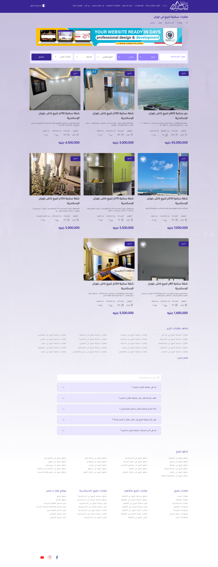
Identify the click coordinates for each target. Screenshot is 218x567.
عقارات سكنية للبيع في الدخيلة (134, 344)
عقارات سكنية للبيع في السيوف (93, 335)
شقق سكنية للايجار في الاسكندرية (92, 500)
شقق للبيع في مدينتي (178, 462)
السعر (84, 57)
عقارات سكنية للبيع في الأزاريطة (174, 339)
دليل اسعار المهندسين (56, 511)
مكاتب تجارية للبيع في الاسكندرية (92, 511)
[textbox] (105, 57)
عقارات (164, 6)
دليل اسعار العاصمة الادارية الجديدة (51, 507)
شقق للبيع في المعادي (97, 462)
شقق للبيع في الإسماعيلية (176, 469)
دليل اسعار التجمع (58, 518)
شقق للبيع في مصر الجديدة (135, 462)
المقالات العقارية (113, 6)
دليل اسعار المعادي (58, 514)
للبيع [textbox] (153, 57)
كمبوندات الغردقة (180, 511)
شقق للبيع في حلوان (179, 472)
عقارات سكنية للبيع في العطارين (52, 335)
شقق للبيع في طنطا (179, 465)
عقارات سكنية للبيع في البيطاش (174, 348)
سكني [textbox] (131, 57)
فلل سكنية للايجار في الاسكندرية (93, 507)
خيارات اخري (63, 57)
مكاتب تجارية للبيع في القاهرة (134, 511)
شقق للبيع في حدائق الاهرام (135, 472)
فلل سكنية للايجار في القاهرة (134, 507)
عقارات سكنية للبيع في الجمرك (133, 335)
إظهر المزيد (182, 358)
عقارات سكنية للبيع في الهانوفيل (133, 352)
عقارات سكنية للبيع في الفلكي (53, 339)
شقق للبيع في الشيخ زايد (55, 458)
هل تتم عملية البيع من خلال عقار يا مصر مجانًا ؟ (109, 420)
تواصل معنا (77, 6)
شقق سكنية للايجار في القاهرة (134, 500)
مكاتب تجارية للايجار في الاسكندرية (92, 514)
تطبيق (41, 57)
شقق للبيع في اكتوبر (57, 462)
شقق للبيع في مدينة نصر (96, 458)
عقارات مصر (183, 496)
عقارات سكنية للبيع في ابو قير (175, 335)
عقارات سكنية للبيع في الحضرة (133, 339)
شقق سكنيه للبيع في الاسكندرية (92, 496)
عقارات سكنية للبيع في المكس (174, 352)
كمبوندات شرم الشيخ (179, 514)
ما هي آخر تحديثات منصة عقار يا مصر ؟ (109, 430)
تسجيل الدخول (38, 5)
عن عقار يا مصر (98, 6)
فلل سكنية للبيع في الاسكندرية (93, 504)
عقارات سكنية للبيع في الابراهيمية (173, 344)
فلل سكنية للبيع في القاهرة (135, 504)
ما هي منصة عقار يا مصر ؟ (109, 387)
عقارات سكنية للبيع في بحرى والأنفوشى (89, 352)
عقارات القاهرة (182, 500)
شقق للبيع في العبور (138, 469)
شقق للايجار (61, 500)
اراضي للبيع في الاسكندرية (95, 518)
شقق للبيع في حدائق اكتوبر (95, 472)
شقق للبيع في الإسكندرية (136, 458)
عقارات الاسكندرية (180, 504)
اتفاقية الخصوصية (88, 554)
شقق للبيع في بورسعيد (55, 465)
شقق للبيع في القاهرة (178, 458)
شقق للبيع (61, 496)
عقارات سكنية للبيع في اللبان (53, 344)
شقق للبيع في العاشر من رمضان (51, 469)
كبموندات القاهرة (181, 507)
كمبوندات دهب (182, 518)
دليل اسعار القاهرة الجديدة (55, 504)
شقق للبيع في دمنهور (97, 469)
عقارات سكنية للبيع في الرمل (134, 348)
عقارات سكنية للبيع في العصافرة (92, 348)
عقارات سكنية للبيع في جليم (53, 352)
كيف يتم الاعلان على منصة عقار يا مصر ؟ (109, 398)
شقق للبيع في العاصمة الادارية (174, 476)
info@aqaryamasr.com (43, 545)
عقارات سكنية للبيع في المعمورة (52, 348)
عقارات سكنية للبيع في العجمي (93, 344)
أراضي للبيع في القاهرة (137, 518)
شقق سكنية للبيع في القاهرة (134, 496)
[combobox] (148, 57)
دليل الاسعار (127, 6)
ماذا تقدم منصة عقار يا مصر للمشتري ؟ (109, 409)
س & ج (87, 6)
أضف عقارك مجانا (153, 6)
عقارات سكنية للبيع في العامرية (93, 339)
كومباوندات (139, 6)
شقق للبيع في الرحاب (97, 465)
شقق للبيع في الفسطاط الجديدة (52, 472)
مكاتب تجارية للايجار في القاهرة (134, 514)
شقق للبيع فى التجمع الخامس (134, 465)
